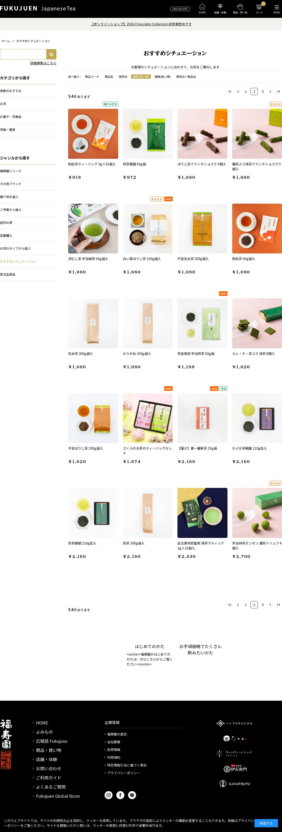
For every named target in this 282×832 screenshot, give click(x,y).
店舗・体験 (46, 759)
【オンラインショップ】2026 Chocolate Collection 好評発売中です (141, 24)
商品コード (92, 76)
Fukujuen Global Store (58, 796)
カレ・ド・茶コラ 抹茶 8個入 (253, 353)
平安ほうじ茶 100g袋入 (85, 448)
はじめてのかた (149, 646)
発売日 (123, 76)
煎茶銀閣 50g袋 (134, 164)
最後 (278, 91)
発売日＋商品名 (186, 76)
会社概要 (113, 741)
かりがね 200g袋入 (137, 353)
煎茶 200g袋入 (134, 543)
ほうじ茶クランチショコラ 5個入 (201, 164)
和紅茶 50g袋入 (243, 258)
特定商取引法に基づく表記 (127, 765)
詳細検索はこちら (43, 63)
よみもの (44, 732)
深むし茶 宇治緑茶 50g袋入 (88, 258)
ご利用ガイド (48, 777)
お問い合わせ (48, 768)
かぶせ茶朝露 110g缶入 (249, 448)
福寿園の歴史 (117, 734)
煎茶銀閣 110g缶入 (82, 543)
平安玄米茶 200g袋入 (193, 258)
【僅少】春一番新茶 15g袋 (197, 448)
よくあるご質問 (51, 787)
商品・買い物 (48, 750)
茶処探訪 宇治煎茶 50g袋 (195, 353)
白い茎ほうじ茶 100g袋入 (142, 258)
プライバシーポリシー (123, 772)
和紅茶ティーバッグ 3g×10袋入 (92, 164)
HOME (42, 722)
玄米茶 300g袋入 (80, 353)
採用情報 (113, 749)
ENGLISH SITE (180, 9)
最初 (230, 91)
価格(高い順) (163, 76)
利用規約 (113, 757)
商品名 (109, 76)
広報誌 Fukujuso (51, 741)
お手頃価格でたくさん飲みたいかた (200, 649)
